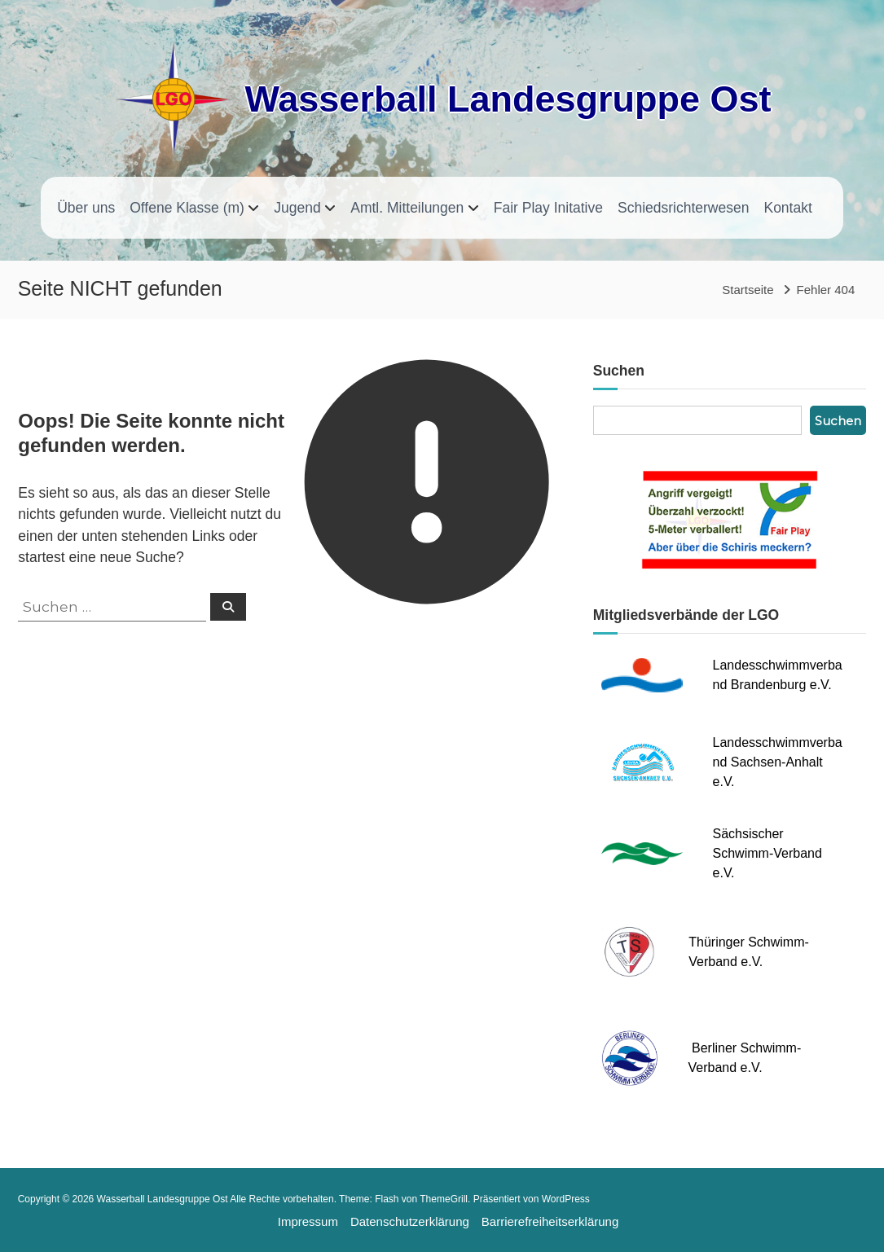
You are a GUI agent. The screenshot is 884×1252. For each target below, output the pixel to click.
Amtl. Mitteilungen (407, 208)
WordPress (566, 1199)
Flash (386, 1199)
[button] (24, 1227)
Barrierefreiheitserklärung (550, 1221)
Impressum (308, 1221)
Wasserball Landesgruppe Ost (507, 99)
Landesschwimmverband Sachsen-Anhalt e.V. (777, 762)
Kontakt (787, 208)
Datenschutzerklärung (409, 1221)
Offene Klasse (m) (187, 208)
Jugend (297, 208)
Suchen (838, 420)
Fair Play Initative (548, 208)
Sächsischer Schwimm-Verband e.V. (767, 853)
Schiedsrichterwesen (683, 208)
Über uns (86, 208)
